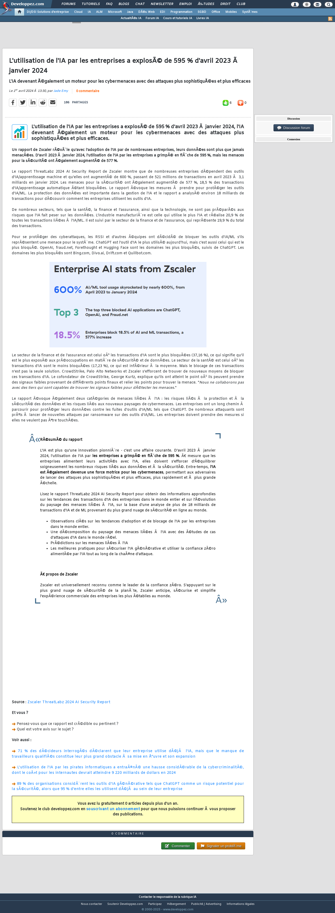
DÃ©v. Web (146, 12)
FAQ (109, 4)
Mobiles (231, 12)
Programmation (181, 12)
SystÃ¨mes (250, 12)
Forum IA (152, 18)
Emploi (185, 4)
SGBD (202, 12)
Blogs (124, 4)
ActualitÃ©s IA (131, 18)
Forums (68, 4)
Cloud (78, 12)
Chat (140, 4)
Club (240, 4)
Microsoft (115, 12)
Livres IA (202, 18)
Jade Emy (60, 94)
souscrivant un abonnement (113, 812)
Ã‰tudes (206, 4)
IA (89, 12)
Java (130, 12)
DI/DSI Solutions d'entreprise (48, 12)
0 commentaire (87, 94)
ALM (99, 12)
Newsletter (162, 4)
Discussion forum (293, 128)
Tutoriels (90, 4)
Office (215, 12)
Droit (225, 4)
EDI (162, 12)
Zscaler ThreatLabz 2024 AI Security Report (68, 705)
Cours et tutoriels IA (177, 18)
